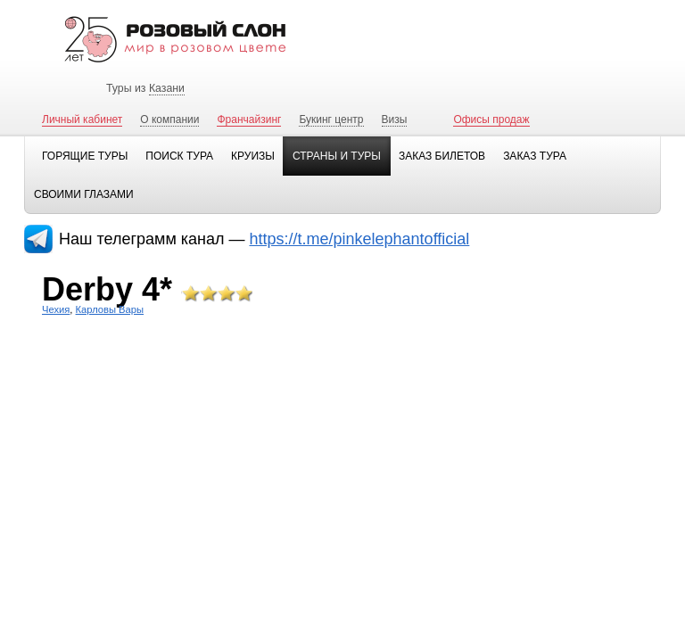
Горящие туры (85, 156)
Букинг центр (331, 119)
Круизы (253, 156)
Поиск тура (179, 156)
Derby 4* (107, 289)
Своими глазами (84, 194)
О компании (169, 119)
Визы (395, 119)
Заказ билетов (442, 156)
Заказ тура (534, 156)
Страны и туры (337, 156)
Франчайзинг (249, 119)
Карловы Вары (110, 309)
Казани (167, 88)
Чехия (56, 309)
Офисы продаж (491, 119)
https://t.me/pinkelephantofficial (360, 239)
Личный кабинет (82, 119)
